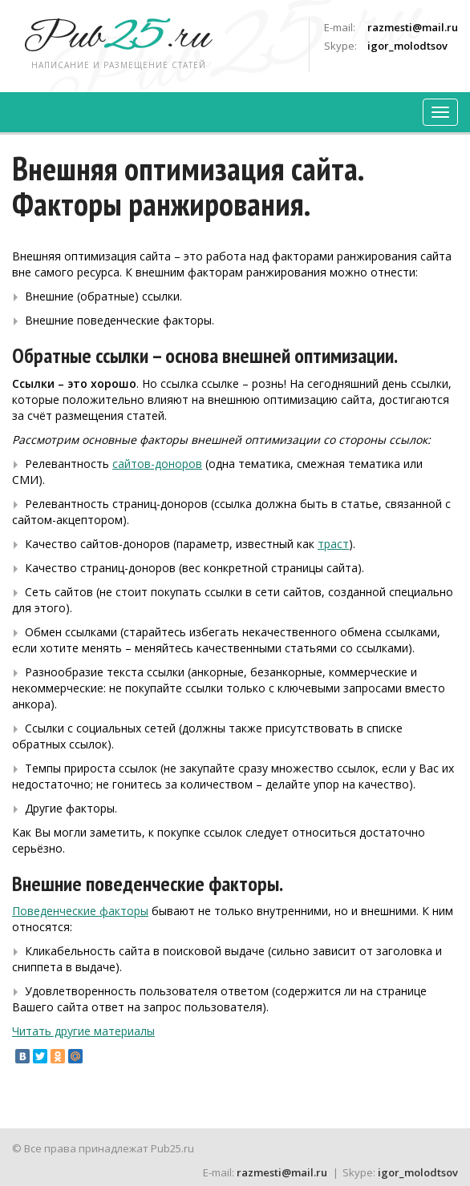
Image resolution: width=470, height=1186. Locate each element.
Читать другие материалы (83, 1031)
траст (333, 543)
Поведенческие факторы (80, 910)
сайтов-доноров (157, 463)
